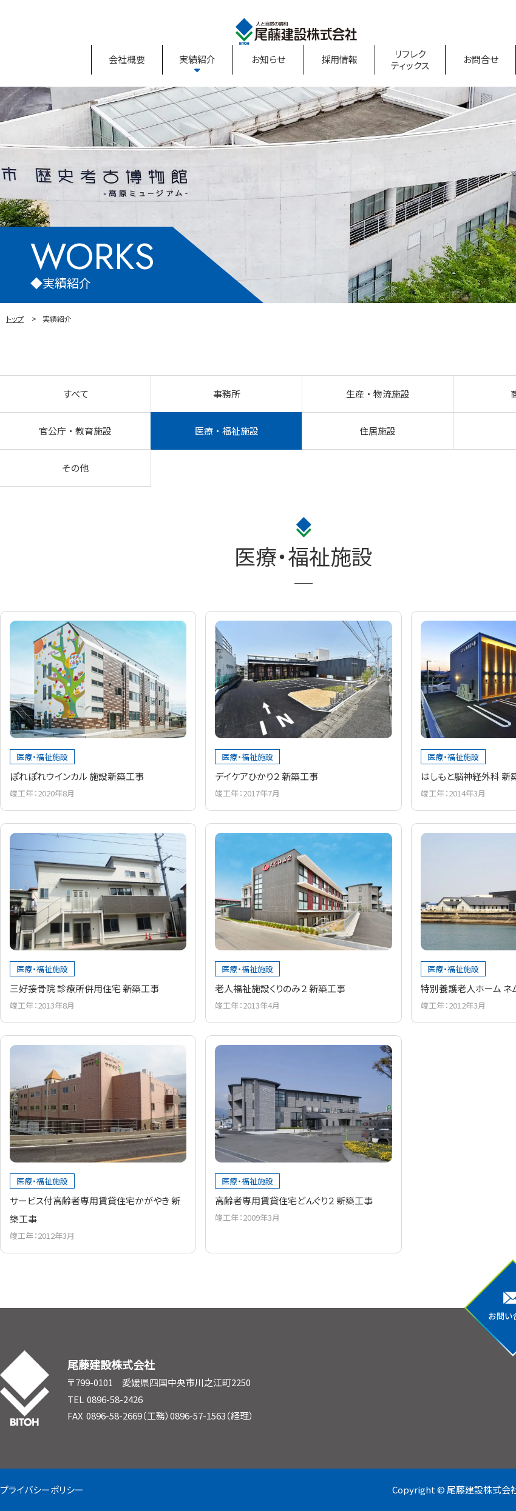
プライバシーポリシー (42, 1489)
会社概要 (127, 59)
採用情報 (339, 59)
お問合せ (480, 59)
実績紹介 (197, 59)
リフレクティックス (410, 59)
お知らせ (268, 59)
